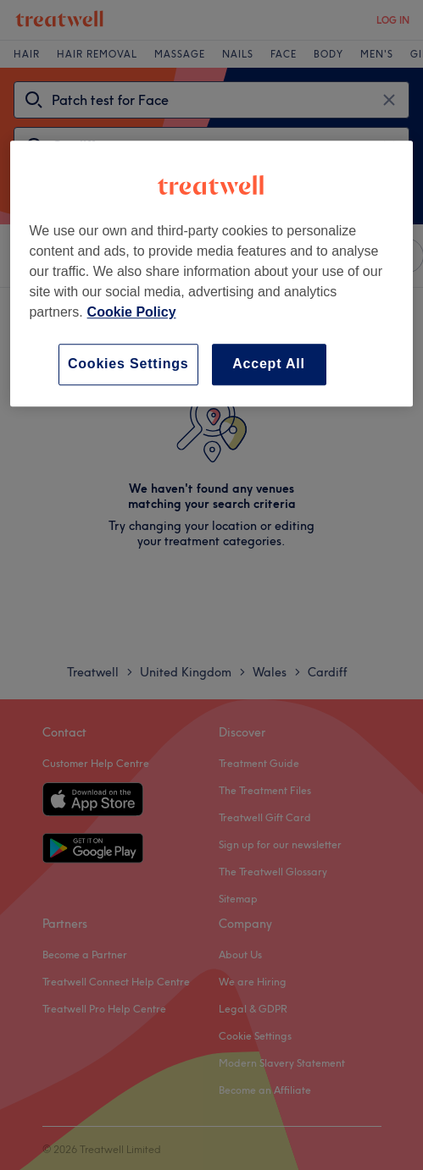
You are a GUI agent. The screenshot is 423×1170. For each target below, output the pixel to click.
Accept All (268, 364)
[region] (211, 273)
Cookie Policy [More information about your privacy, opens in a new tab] (131, 313)
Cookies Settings (128, 364)
